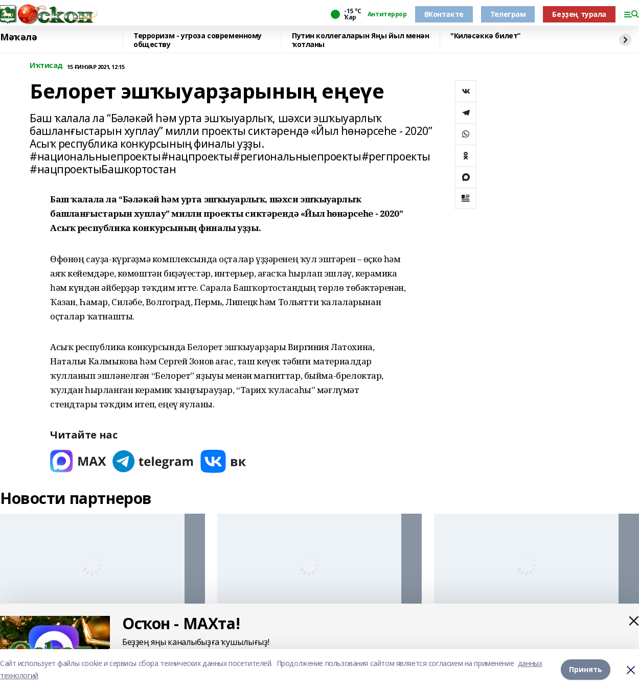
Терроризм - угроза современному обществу (197, 40)
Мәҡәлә (18, 37)
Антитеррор (387, 14)
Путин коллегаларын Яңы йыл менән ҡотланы (360, 40)
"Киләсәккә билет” (485, 36)
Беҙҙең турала (579, 14)
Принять (585, 669)
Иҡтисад (46, 65)
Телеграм (508, 14)
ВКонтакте (444, 14)
